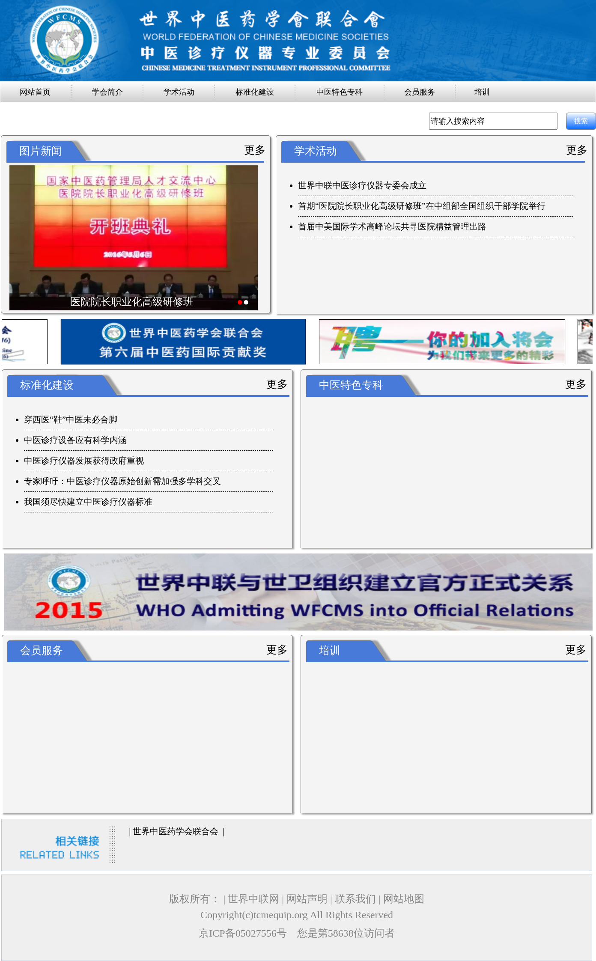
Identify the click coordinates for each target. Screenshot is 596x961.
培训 (482, 92)
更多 (254, 150)
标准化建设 (254, 92)
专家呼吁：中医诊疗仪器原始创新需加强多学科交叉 (122, 481)
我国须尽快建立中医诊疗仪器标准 (88, 501)
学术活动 (179, 92)
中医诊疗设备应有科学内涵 (75, 440)
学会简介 (107, 92)
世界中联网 (253, 898)
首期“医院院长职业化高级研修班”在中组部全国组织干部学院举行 (421, 206)
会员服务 (419, 92)
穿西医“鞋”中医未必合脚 (70, 419)
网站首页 (35, 92)
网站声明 (307, 898)
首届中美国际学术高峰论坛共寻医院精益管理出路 (392, 226)
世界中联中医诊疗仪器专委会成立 (362, 185)
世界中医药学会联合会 (175, 831)
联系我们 (355, 898)
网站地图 (403, 898)
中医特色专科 (339, 92)
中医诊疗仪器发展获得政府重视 (84, 460)
